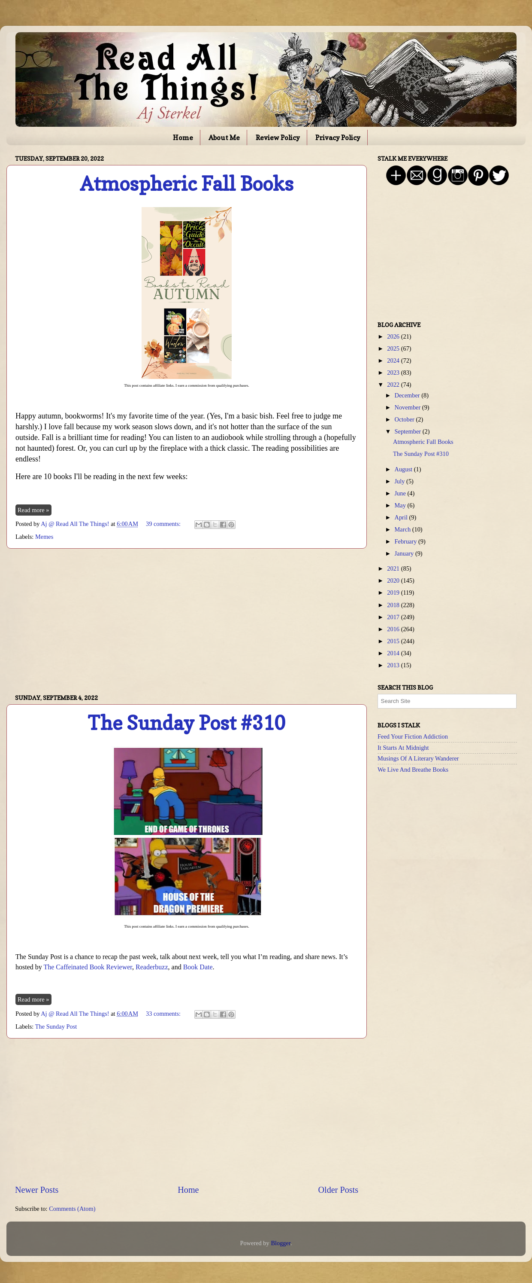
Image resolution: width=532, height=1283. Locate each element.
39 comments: (164, 523)
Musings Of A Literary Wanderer (418, 758)
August (404, 469)
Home (183, 137)
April (402, 517)
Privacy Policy (337, 137)
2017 (394, 617)
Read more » (33, 510)
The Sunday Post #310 (186, 723)
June (401, 493)
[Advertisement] (186, 621)
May (401, 505)
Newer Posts (36, 1189)
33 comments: (164, 1013)
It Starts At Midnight (403, 747)
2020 (394, 580)
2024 (394, 360)
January (405, 553)
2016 (394, 629)
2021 (394, 568)
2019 (394, 592)
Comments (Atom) (72, 1208)
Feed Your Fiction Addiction (413, 736)
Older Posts (338, 1189)
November (408, 407)
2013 (394, 665)
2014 (394, 653)
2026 (394, 336)
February (407, 541)
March (403, 529)
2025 (394, 348)
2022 (394, 384)
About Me (224, 137)
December (408, 395)
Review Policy (278, 137)
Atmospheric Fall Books (186, 184)
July (401, 481)
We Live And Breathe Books (413, 769)
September (409, 431)
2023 (394, 372)
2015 (394, 641)
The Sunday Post (56, 1026)
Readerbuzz (152, 967)
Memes (44, 536)
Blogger (280, 1243)
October (405, 419)
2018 (394, 605)
